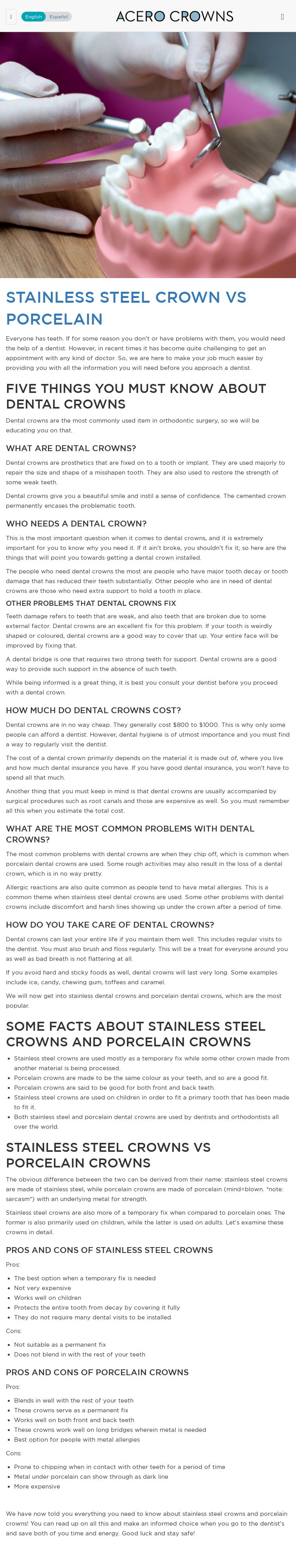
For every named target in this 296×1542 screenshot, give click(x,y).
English (33, 16)
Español (59, 16)
